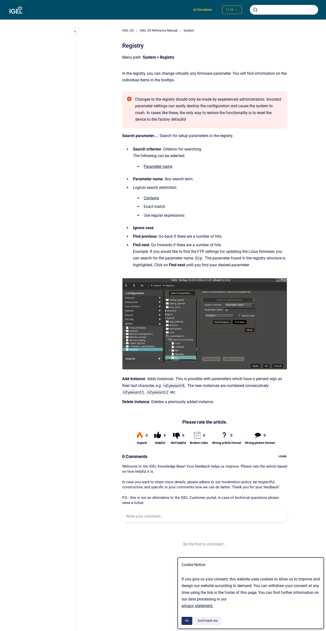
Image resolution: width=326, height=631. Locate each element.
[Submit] (255, 10)
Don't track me (207, 620)
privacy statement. (197, 605)
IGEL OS (128, 30)
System (189, 30)
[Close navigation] (75, 31)
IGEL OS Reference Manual (158, 30)
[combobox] (284, 9)
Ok (187, 620)
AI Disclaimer (202, 9)
